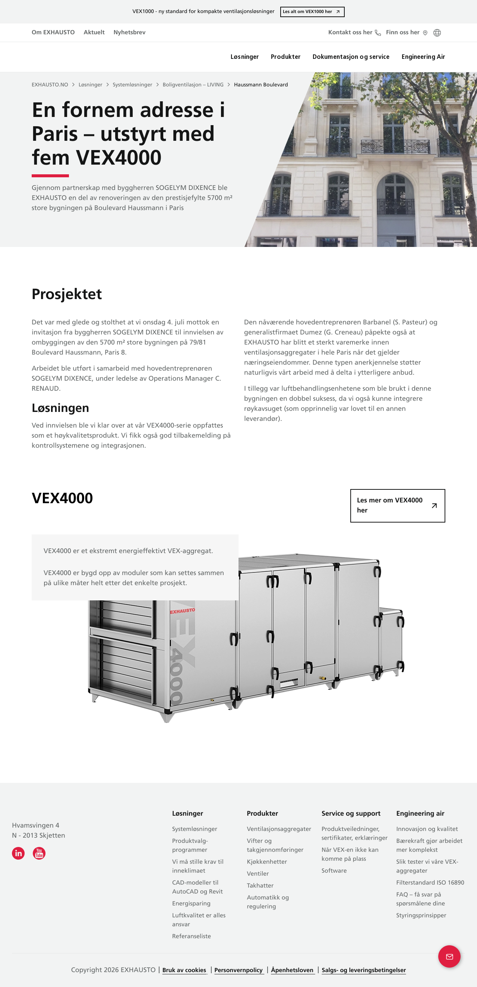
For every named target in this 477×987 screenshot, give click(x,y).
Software (334, 871)
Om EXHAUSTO (53, 33)
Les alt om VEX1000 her (307, 11)
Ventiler (258, 874)
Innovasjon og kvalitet (427, 829)
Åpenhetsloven (293, 971)
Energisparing (191, 904)
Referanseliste (191, 937)
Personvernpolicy (240, 971)
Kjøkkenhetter (267, 862)
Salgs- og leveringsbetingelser (364, 971)
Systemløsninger (132, 85)
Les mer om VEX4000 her (390, 505)
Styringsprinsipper (421, 916)
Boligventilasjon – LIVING (193, 85)
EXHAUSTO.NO (50, 85)
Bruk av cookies (184, 971)
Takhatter (260, 886)
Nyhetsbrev (130, 33)
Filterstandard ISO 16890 (430, 883)
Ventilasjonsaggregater (279, 829)
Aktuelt (94, 33)
